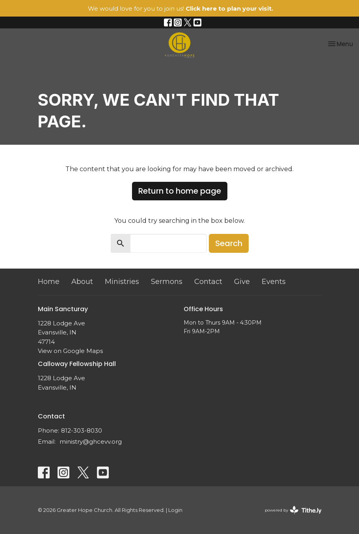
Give (242, 281)
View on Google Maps (70, 351)
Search (228, 243)
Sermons (166, 281)
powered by (293, 510)
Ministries (122, 281)
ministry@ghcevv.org (91, 441)
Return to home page (179, 190)
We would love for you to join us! (180, 8)
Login (175, 510)
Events (274, 281)
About (82, 281)
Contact (208, 281)
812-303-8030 (81, 430)
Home (49, 281)
